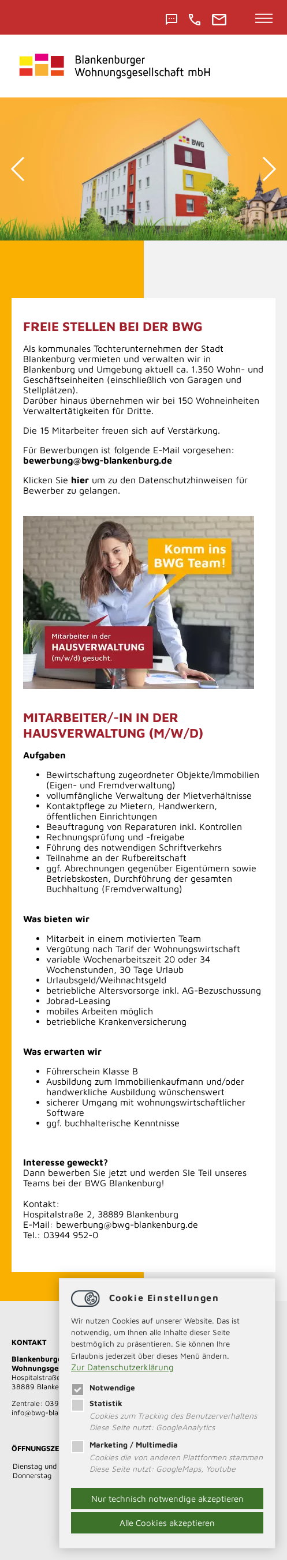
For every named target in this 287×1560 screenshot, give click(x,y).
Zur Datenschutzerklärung (122, 1367)
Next (264, 169)
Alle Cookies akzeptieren (167, 1523)
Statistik (96, 1403)
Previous (23, 169)
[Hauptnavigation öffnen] (264, 19)
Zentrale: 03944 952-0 (52, 1403)
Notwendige (103, 1387)
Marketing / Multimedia (124, 1444)
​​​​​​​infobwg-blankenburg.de (55, 1412)
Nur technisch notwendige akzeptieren (167, 1498)
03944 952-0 (70, 1235)
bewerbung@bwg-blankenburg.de (127, 1224)
